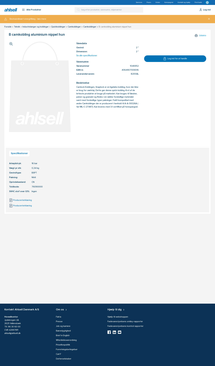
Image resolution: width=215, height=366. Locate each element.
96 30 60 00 (14, 327)
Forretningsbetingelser (66, 350)
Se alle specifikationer (86, 56)
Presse (59, 322)
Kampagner (168, 2)
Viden (157, 2)
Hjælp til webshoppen (118, 317)
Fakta (58, 317)
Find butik (198, 2)
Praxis (149, 2)
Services (139, 2)
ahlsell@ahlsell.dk (12, 333)
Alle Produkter (33, 10)
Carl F (58, 354)
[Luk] (208, 19)
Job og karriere (63, 326)
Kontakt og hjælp (184, 2)
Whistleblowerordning (66, 340)
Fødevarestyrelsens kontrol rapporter (125, 326)
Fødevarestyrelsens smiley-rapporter (125, 322)
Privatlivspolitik (63, 345)
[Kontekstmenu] (207, 2)
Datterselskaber (63, 359)
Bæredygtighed (63, 331)
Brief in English (63, 336)
